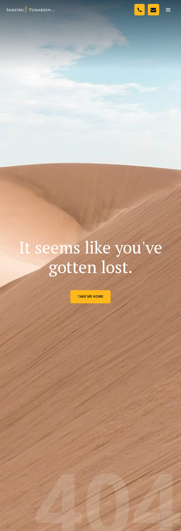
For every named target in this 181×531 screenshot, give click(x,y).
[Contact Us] (153, 9)
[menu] (168, 9)
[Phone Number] (139, 9)
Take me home (90, 296)
